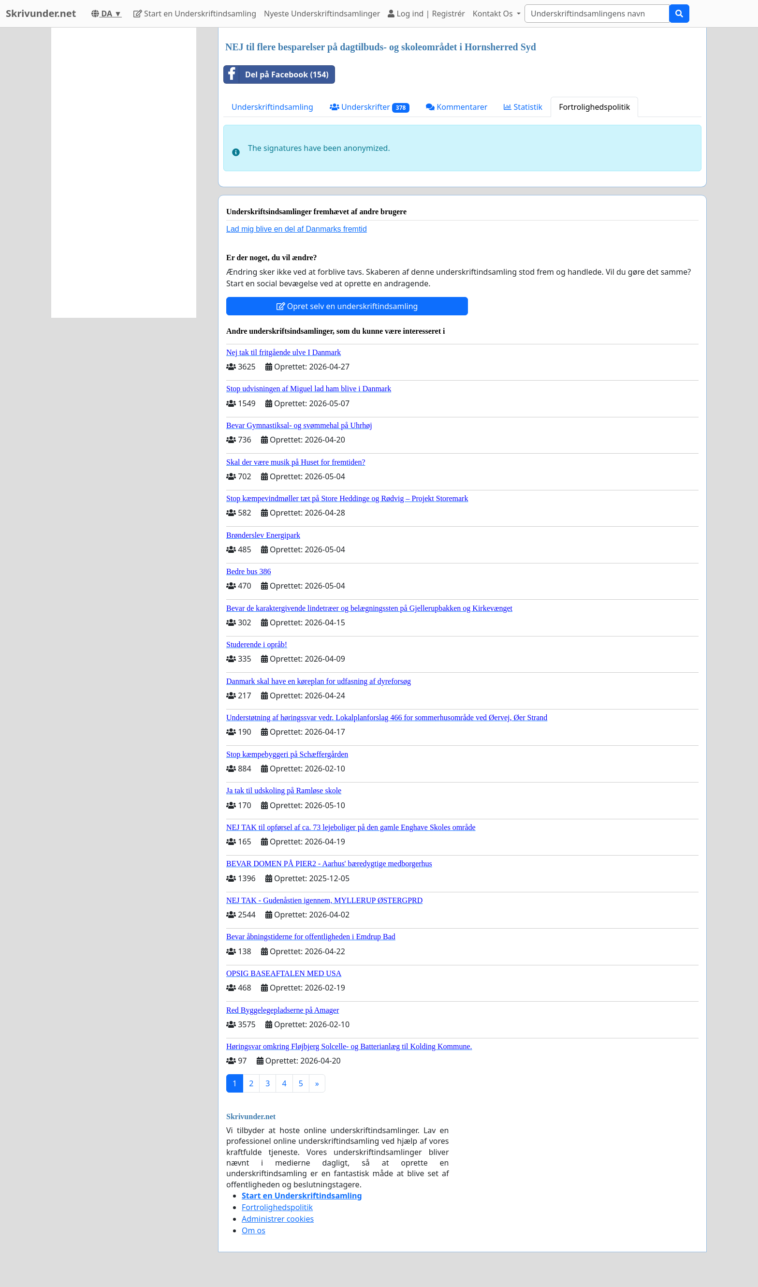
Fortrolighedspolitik (594, 107)
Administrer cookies (278, 1218)
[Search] (597, 13)
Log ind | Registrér (426, 13)
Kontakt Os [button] (494, 13)
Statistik (523, 107)
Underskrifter (369, 107)
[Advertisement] (123, 173)
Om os (253, 1230)
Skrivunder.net (41, 13)
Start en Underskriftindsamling (194, 13)
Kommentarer (456, 107)
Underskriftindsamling (272, 107)
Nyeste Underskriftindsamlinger (322, 13)
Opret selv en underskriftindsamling (347, 306)
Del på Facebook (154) (276, 74)
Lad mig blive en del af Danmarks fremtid (296, 229)
